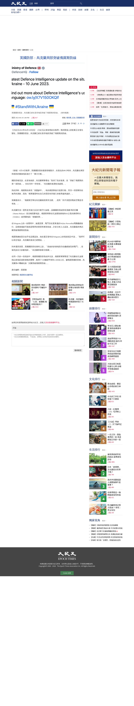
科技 (74, 9)
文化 (93, 9)
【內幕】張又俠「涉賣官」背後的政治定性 (105, 540)
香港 (25, 9)
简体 (68, 123)
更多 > (105, 116)
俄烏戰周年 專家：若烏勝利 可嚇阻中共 (39, 287)
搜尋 (80, 3)
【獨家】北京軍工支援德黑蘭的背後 (103, 531)
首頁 (14, 50)
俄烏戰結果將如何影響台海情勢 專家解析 (76, 287)
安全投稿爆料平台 (52, 322)
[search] (66, 3)
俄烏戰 (68, 118)
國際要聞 (25, 50)
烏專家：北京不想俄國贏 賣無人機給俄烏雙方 (114, 294)
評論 (53, 9)
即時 (47, 9)
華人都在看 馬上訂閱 (106, 197)
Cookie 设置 (67, 573)
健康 (108, 9)
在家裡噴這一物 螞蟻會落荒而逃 (114, 493)
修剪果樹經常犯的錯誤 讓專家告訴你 (114, 457)
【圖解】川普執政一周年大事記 (114, 223)
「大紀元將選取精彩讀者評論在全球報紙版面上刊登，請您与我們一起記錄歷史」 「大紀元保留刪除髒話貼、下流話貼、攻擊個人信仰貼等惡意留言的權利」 (48, 339)
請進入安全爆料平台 (105, 157)
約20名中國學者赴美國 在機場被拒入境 (114, 244)
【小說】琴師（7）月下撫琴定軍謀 (115, 424)
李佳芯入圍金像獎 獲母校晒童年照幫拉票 (114, 328)
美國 (19, 9)
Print (45, 123)
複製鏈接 (38, 124)
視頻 (65, 9)
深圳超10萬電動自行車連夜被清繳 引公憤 (114, 256)
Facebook (15, 123)
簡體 (36, 3)
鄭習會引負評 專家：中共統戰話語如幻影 (104, 136)
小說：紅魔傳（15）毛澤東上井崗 (114, 411)
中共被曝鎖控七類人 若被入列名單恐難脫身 (114, 282)
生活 (102, 9)
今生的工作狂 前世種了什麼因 (114, 397)
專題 (59, 9)
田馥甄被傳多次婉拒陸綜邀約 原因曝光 (114, 315)
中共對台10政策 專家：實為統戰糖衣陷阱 (104, 128)
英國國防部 (80, 118)
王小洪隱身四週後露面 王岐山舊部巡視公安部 (114, 269)
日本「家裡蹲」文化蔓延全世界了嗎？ (114, 469)
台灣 (37, 9)
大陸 (13, 9)
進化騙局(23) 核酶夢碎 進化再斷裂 (102, 124)
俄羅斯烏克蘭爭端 (26, 275)
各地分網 (15, 13)
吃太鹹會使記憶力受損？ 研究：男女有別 (114, 507)
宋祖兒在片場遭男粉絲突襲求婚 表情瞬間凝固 (114, 353)
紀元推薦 (97, 116)
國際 (31, 9)
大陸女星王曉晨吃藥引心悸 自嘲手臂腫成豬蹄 (114, 366)
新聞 (19, 50)
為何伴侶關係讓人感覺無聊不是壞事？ (114, 482)
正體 (31, 3)
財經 (80, 9)
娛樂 (86, 9)
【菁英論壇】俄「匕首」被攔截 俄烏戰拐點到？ (39, 301)
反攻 (74, 118)
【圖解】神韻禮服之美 (114, 210)
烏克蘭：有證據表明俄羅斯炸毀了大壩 (76, 301)
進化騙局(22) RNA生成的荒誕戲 (101, 145)
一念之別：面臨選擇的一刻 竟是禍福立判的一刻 (114, 437)
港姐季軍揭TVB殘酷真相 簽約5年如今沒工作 (115, 341)
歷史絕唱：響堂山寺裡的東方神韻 (114, 386)
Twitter (22, 123)
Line (30, 123)
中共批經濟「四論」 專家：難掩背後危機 (104, 132)
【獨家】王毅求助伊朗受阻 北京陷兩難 (104, 525)
